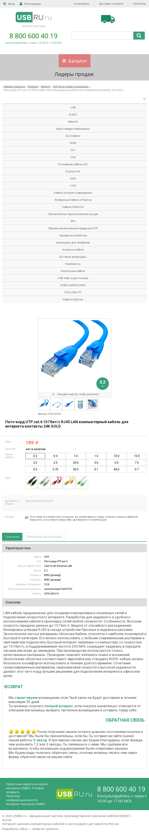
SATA (73, 178)
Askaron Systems (45, 829)
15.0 (137, 456)
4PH (72, 221)
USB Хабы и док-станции (73, 278)
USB (73, 107)
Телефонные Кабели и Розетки (73, 199)
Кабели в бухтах (73, 299)
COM (73, 185)
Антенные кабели (73, 249)
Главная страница (14, 86)
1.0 (76, 456)
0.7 (137, 469)
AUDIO (73, 114)
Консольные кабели (73, 271)
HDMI (73, 143)
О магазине (81, 3)
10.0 (116, 456)
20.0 (76, 462)
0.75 (55, 469)
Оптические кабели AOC (73, 164)
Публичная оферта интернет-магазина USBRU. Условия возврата (27, 788)
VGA (73, 157)
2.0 (35, 462)
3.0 (96, 462)
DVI (73, 150)
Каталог (77, 60)
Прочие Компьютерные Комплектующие (73, 214)
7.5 (137, 462)
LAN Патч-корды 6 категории (71, 86)
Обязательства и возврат (44, 536)
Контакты (139, 3)
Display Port (73, 171)
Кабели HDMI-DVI (73, 207)
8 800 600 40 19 (33, 35)
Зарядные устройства (73, 235)
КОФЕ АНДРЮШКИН (73, 285)
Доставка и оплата (111, 3)
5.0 (116, 462)
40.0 (116, 469)
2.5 (55, 462)
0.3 (55, 456)
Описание (12, 536)
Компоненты (73, 263)
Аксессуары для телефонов (73, 242)
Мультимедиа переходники (73, 128)
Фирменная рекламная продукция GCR (73, 228)
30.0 (76, 469)
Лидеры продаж (74, 73)
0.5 (35, 469)
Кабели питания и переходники (73, 192)
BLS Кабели (73, 135)
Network (46, 86)
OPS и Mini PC (73, 292)
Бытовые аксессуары (73, 256)
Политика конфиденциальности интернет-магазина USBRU (25, 800)
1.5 (96, 456)
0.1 (96, 469)
